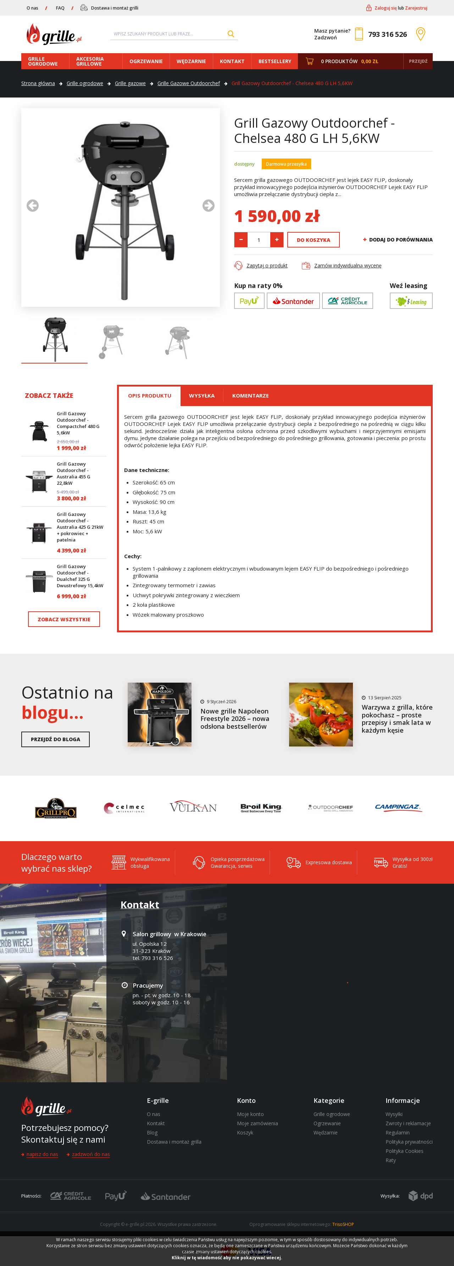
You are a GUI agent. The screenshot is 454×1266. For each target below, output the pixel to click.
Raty (391, 1160)
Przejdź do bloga (55, 739)
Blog (152, 1132)
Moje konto (250, 1114)
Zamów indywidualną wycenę (348, 265)
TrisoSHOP (343, 1224)
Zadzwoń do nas (91, 1154)
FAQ (60, 8)
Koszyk (245, 1132)
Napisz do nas (42, 1154)
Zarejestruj (416, 8)
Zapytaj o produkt (267, 265)
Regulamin (398, 1132)
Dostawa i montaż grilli (114, 8)
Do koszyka (313, 240)
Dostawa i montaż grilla (174, 1141)
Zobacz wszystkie (64, 619)
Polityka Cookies (404, 1151)
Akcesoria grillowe (90, 61)
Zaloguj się (386, 8)
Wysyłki (394, 1114)
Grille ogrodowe (43, 61)
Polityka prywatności (409, 1141)
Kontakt (232, 61)
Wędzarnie (191, 61)
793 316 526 (387, 34)
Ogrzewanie (146, 61)
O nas (32, 8)
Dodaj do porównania (401, 239)
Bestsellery (275, 61)
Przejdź (418, 61)
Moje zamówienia (257, 1123)
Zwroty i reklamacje (408, 1123)
